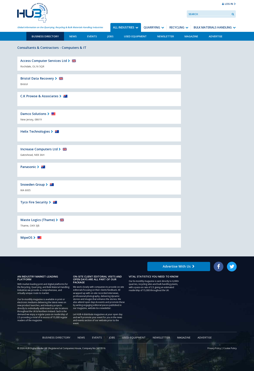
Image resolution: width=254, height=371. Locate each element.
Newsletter (165, 36)
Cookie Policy (230, 348)
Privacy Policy (214, 348)
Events (92, 36)
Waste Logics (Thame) (37, 220)
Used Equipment (135, 36)
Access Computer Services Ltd (43, 61)
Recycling (176, 27)
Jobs (110, 36)
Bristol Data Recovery (37, 78)
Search (193, 14)
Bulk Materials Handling (213, 27)
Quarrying (152, 27)
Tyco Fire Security (34, 202)
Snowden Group (32, 184)
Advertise (215, 36)
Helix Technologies (35, 131)
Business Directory (45, 36)
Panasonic (28, 167)
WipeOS (26, 237)
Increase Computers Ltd (39, 149)
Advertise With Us (179, 266)
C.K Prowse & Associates (39, 96)
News (73, 36)
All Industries (123, 27)
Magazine (191, 36)
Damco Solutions (33, 114)
